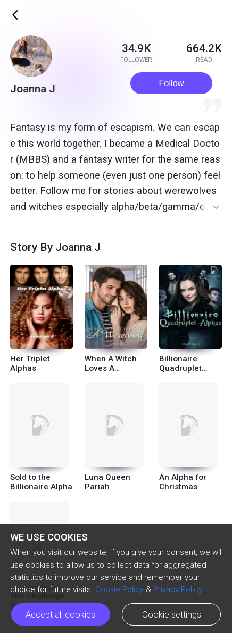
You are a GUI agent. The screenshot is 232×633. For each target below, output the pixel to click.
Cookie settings (171, 615)
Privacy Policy (177, 589)
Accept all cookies (60, 615)
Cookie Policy (119, 589)
